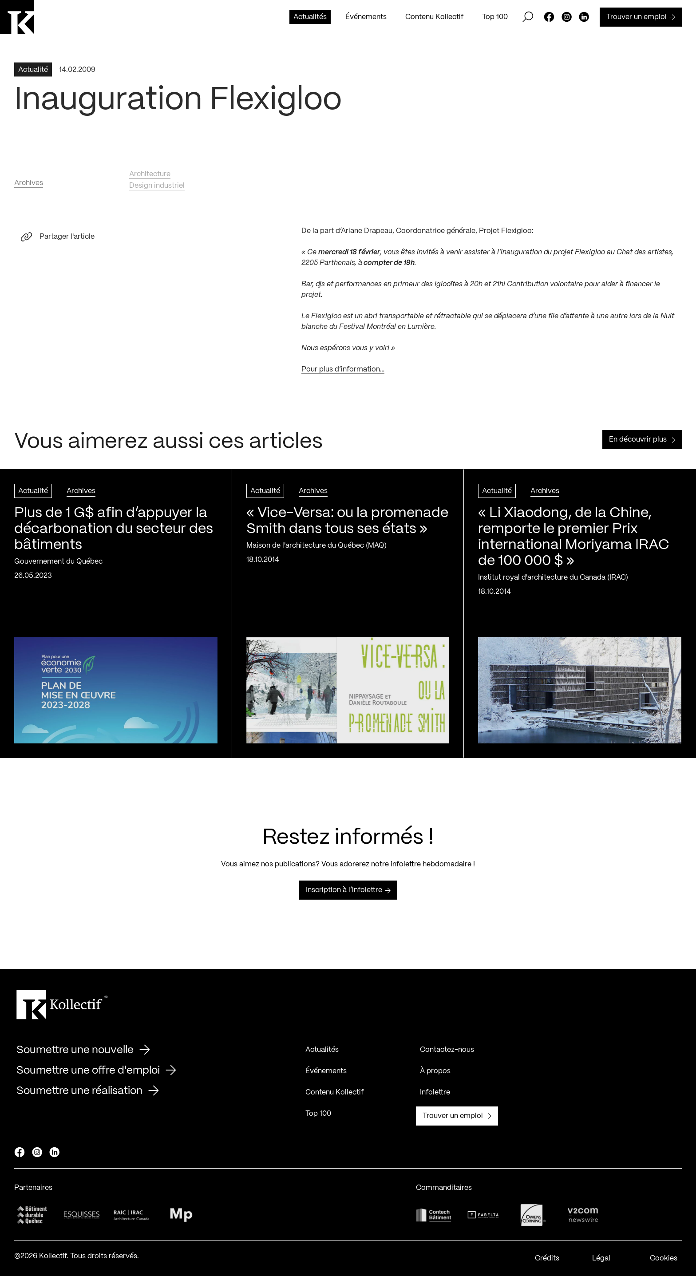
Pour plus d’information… (342, 373)
